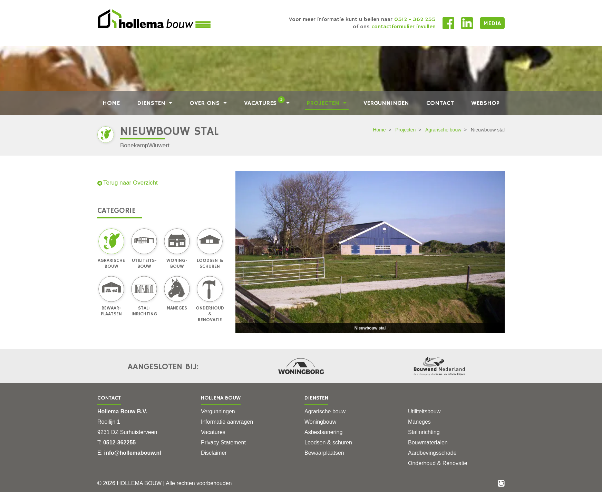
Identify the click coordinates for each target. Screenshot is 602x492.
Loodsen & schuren (328, 442)
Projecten (324, 103)
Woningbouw (320, 422)
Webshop (485, 103)
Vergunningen (386, 103)
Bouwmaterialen (428, 442)
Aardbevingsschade (432, 453)
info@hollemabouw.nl (132, 453)
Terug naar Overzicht (127, 182)
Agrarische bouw (443, 129)
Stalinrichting (424, 432)
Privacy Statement (223, 442)
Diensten (152, 103)
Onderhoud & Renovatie (437, 463)
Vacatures (264, 103)
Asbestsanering (323, 432)
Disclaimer (214, 453)
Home (111, 103)
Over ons (206, 103)
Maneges (419, 422)
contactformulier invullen (403, 26)
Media (492, 23)
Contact (440, 103)
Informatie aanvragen (227, 422)
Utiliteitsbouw (424, 411)
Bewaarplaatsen (324, 453)
